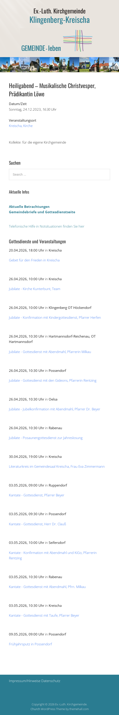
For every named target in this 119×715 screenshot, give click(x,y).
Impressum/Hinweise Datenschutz (34, 680)
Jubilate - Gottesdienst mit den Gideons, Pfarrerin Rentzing (52, 380)
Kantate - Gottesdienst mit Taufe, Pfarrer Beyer (44, 615)
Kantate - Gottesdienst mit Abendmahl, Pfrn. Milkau (47, 586)
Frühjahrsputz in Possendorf (30, 644)
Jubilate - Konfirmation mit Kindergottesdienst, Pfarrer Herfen (55, 317)
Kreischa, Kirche (21, 125)
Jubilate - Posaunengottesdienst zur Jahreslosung (46, 437)
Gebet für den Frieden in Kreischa (34, 260)
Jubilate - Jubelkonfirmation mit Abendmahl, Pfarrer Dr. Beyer (54, 409)
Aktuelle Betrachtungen (29, 206)
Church (35, 709)
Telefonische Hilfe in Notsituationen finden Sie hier (46, 226)
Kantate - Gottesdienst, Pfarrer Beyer (36, 495)
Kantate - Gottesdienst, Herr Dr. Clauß (37, 524)
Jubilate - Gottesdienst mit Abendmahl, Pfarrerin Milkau (50, 351)
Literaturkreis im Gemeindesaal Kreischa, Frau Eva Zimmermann (57, 466)
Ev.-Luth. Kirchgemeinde (59, 10)
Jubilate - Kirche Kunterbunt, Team (34, 288)
